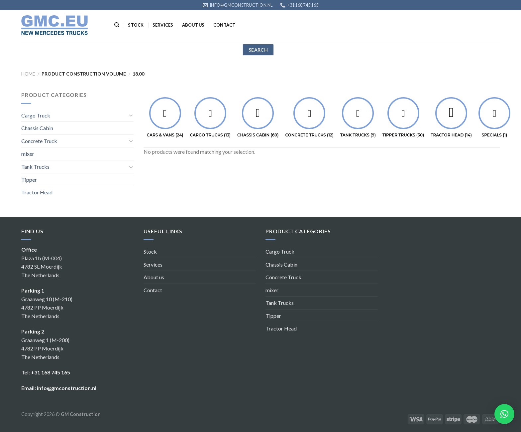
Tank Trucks (35, 166)
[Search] (116, 25)
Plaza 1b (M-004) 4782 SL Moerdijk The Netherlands (41, 266)
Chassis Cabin (37, 128)
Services (163, 25)
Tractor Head (36, 192)
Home (28, 74)
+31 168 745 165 (50, 372)
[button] (504, 414)
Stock (136, 25)
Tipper (29, 179)
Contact (224, 25)
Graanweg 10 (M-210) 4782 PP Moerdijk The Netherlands (46, 307)
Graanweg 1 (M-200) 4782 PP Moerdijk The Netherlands (45, 348)
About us (193, 25)
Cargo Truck (35, 115)
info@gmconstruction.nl (66, 388)
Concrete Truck (39, 141)
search (258, 50)
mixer (27, 153)
